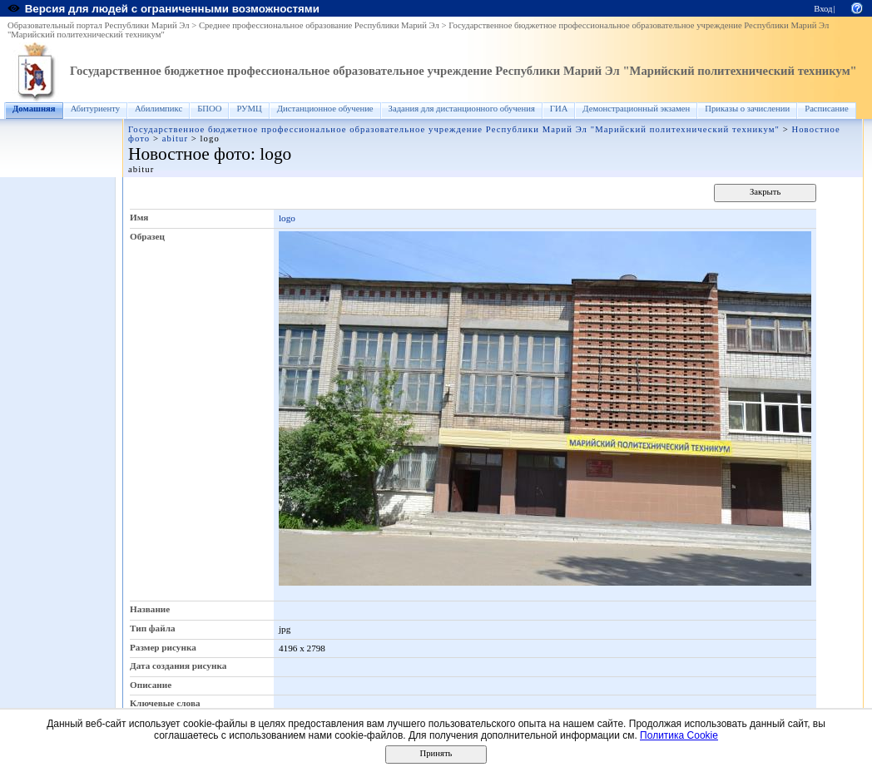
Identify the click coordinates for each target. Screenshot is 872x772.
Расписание (827, 108)
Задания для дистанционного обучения (462, 108)
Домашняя (34, 108)
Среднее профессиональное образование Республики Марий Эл (319, 25)
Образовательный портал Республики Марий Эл (98, 25)
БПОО (209, 108)
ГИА (559, 108)
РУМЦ (248, 108)
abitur (175, 138)
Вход (823, 8)
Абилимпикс (158, 108)
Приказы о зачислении (747, 108)
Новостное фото (189, 154)
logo (287, 218)
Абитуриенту (95, 108)
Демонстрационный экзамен (636, 108)
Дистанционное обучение (325, 108)
